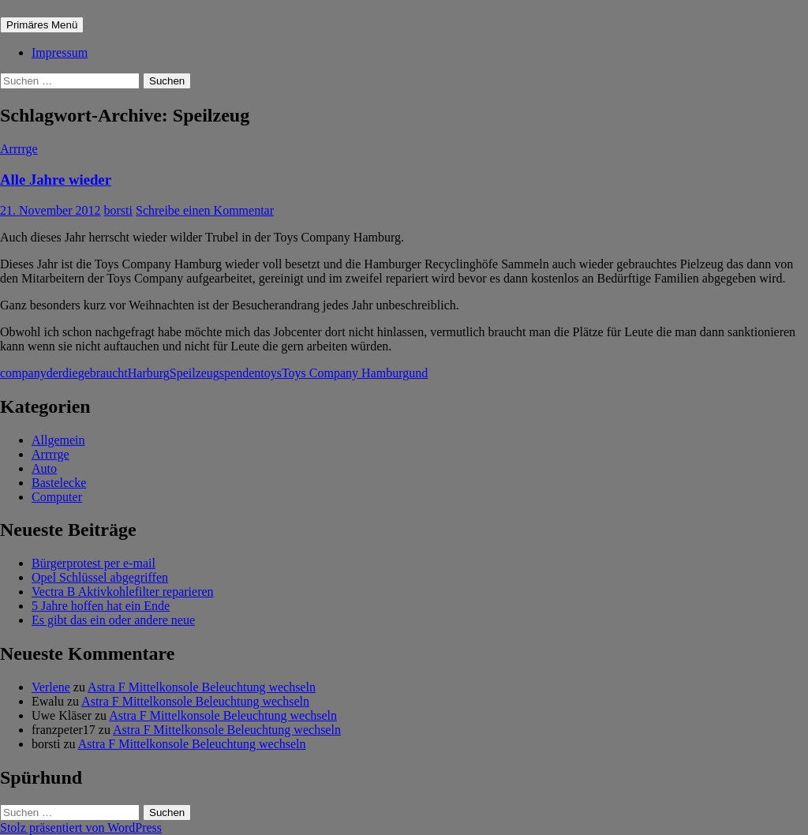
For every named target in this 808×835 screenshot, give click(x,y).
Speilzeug (194, 373)
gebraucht (103, 373)
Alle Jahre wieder (55, 179)
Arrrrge (19, 148)
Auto (44, 468)
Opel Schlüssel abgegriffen (100, 577)
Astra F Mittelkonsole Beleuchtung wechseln (202, 687)
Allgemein (58, 440)
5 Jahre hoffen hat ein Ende (101, 605)
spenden (239, 373)
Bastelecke (59, 482)
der (54, 373)
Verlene (51, 687)
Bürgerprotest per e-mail (93, 563)
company (23, 373)
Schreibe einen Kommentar (205, 210)
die (70, 373)
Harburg (149, 373)
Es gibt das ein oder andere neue (113, 620)
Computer (57, 497)
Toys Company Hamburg (345, 373)
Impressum (60, 52)
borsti (118, 210)
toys (271, 373)
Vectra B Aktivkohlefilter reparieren (123, 591)
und (418, 373)
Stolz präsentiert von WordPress (81, 827)
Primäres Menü (41, 25)
